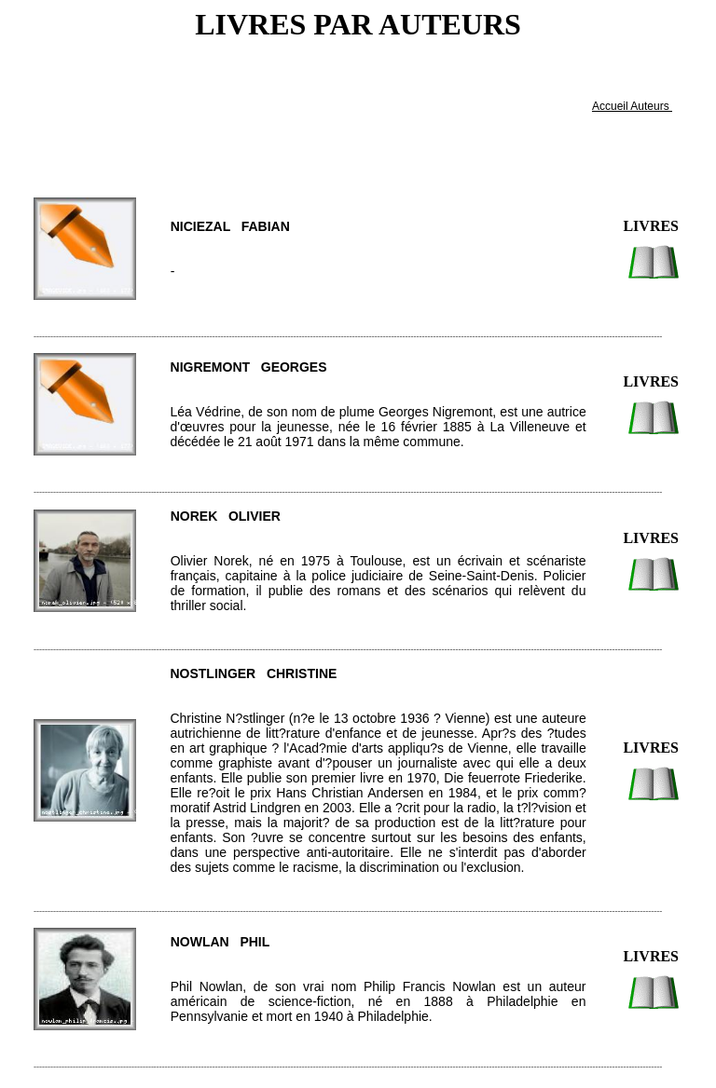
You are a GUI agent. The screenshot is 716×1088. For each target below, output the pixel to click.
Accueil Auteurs (632, 106)
